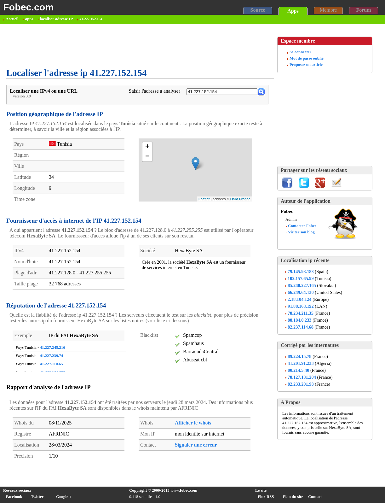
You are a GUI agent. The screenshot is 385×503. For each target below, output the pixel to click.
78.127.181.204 (302, 377)
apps (29, 19)
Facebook (14, 496)
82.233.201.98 (301, 384)
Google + (64, 496)
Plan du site (293, 496)
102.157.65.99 (301, 278)
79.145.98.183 (301, 271)
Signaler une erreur (196, 444)
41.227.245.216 (52, 347)
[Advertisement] (121, 46)
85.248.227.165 (302, 285)
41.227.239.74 (51, 356)
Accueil (12, 19)
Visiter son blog (301, 232)
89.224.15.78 (300, 356)
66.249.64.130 (301, 292)
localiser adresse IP (56, 19)
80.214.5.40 (298, 370)
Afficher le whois (193, 422)
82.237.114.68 (300, 327)
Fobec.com (28, 7)
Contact (315, 496)
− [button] (147, 156)
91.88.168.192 (301, 306)
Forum (363, 10)
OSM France (240, 199)
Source (257, 10)
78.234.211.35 (300, 313)
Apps (293, 11)
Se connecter (300, 52)
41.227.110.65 (51, 364)
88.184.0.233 (300, 320)
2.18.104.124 (300, 299)
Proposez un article (306, 64)
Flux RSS (266, 496)
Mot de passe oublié (307, 58)
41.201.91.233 (301, 363)
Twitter (37, 496)
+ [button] (147, 147)
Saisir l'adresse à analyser (154, 91)
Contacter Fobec (302, 226)
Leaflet (204, 199)
